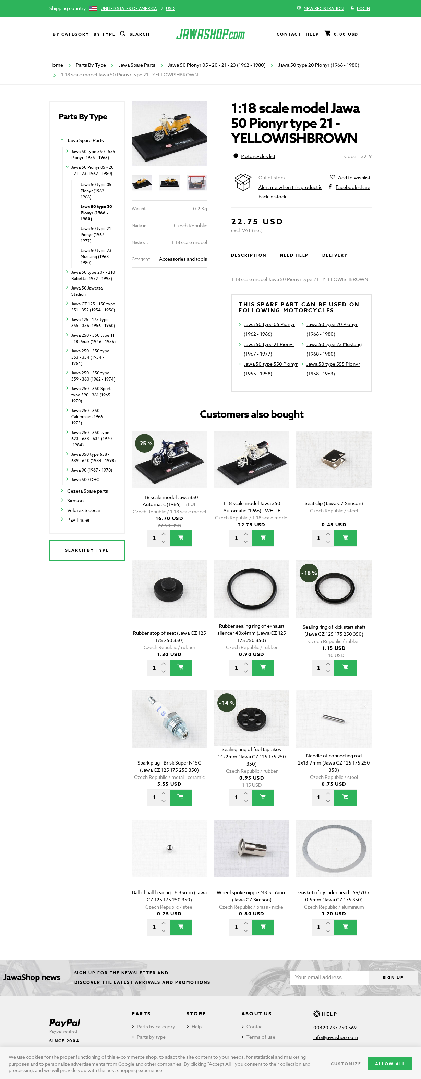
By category (71, 34)
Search (134, 34)
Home (56, 65)
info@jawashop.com (335, 1037)
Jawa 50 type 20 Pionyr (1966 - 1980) (318, 65)
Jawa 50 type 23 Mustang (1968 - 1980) (96, 256)
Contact (289, 34)
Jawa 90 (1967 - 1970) (91, 470)
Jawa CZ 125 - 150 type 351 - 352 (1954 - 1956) (93, 307)
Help (312, 34)
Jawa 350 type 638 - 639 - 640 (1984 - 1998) (93, 457)
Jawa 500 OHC (85, 480)
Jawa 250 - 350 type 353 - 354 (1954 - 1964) (90, 357)
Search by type (87, 550)
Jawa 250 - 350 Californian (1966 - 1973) (88, 417)
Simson (75, 500)
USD (170, 8)
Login (360, 8)
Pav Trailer (78, 519)
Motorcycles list (254, 156)
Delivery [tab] (334, 255)
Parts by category (156, 1026)
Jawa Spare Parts (137, 65)
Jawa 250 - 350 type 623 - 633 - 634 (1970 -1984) (91, 438)
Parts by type (151, 1036)
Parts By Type (91, 65)
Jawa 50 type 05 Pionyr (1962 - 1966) (96, 191)
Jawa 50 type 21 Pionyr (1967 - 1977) (96, 235)
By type (104, 34)
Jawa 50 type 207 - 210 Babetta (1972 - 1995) (93, 275)
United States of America (129, 8)
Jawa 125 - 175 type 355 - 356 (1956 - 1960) (93, 323)
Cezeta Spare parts (87, 491)
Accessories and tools (183, 259)
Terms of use (260, 1036)
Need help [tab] (294, 255)
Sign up (393, 977)
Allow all (390, 1064)
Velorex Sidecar (83, 510)
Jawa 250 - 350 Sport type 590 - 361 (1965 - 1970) (92, 395)
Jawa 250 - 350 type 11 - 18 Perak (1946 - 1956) (93, 338)
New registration (320, 8)
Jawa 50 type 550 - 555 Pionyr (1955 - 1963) (93, 154)
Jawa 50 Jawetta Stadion (87, 291)
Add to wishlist (354, 177)
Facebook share (353, 187)
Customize (346, 1064)
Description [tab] (248, 255)
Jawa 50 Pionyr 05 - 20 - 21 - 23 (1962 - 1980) (217, 65)
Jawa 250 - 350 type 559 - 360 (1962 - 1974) (93, 376)
